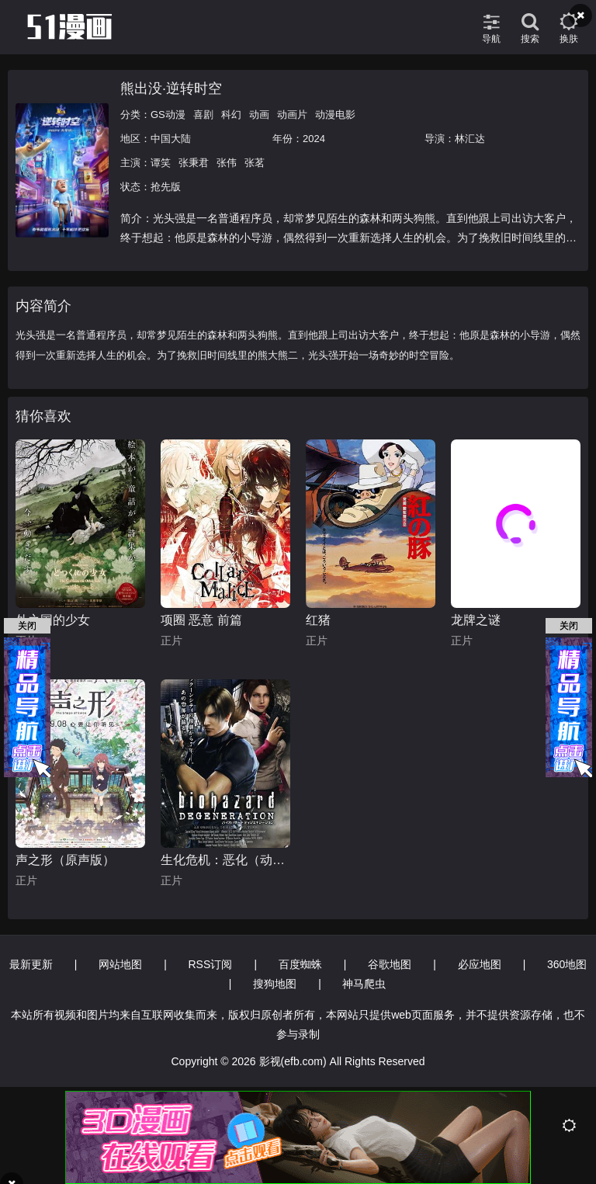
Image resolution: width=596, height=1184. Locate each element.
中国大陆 (171, 138)
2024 (314, 138)
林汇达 (470, 138)
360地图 (567, 964)
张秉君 (193, 162)
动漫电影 (335, 114)
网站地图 (120, 964)
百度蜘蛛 (300, 964)
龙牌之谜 (476, 620)
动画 (259, 114)
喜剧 (203, 114)
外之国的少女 (53, 620)
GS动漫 (168, 114)
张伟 (227, 162)
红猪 (318, 620)
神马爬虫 (364, 983)
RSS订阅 (211, 964)
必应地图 (479, 964)
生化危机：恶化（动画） (225, 859)
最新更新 (31, 964)
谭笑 (161, 162)
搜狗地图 (274, 983)
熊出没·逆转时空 (171, 88)
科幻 (231, 114)
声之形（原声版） (65, 859)
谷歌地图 (389, 964)
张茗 (254, 162)
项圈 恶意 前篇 (201, 620)
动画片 (292, 114)
